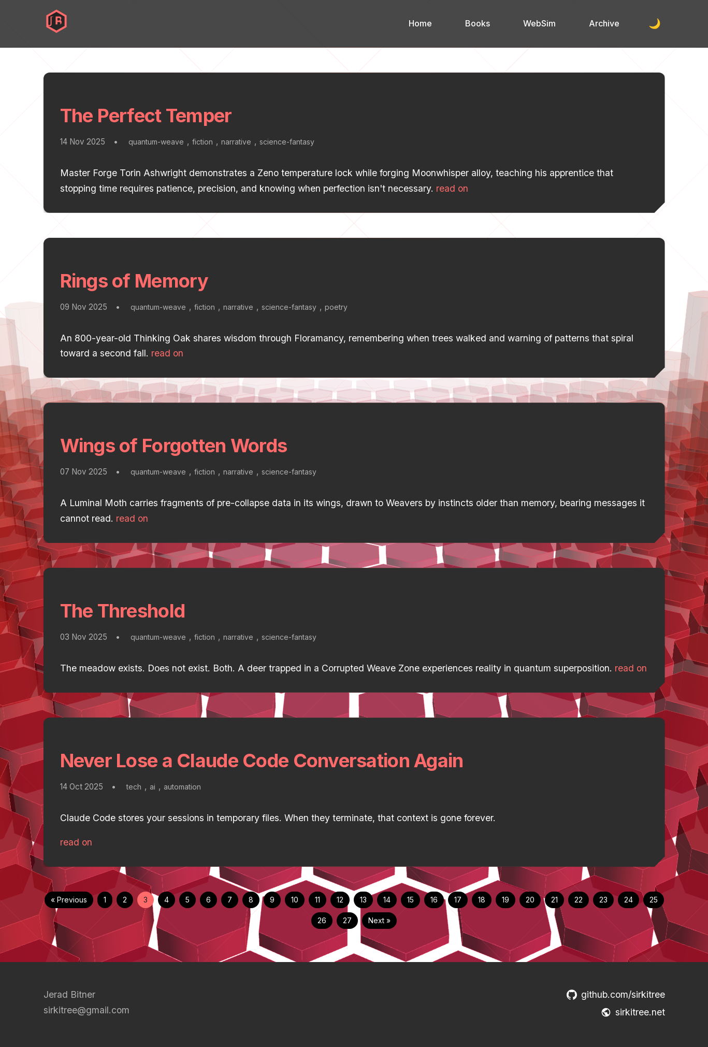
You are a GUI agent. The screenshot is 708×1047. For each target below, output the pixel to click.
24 (628, 899)
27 (347, 920)
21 (554, 899)
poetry (336, 307)
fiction (202, 141)
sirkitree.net (633, 1012)
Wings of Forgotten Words (173, 445)
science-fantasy (286, 141)
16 (434, 899)
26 (321, 920)
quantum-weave (156, 141)
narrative (236, 141)
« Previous (69, 899)
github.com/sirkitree (616, 994)
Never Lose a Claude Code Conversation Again (262, 760)
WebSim (539, 23)
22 (578, 899)
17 (457, 899)
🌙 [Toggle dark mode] (654, 23)
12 (340, 899)
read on (452, 188)
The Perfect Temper (146, 115)
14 (387, 899)
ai (152, 786)
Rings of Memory (134, 280)
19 (505, 899)
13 (363, 899)
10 (294, 899)
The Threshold (122, 610)
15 (410, 899)
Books (477, 23)
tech (133, 786)
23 (603, 899)
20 (530, 899)
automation (182, 786)
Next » (379, 920)
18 (481, 899)
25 (653, 899)
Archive (604, 23)
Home (420, 23)
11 (317, 899)
